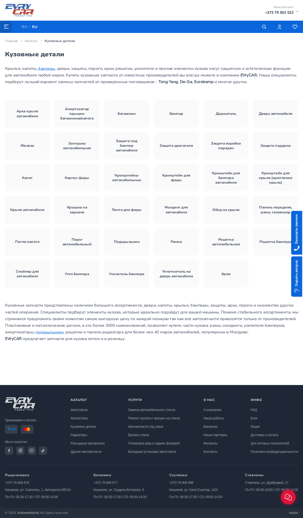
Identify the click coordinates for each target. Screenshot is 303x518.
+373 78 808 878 (17, 483)
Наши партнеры (216, 434)
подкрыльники (49, 361)
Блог (254, 417)
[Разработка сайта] (293, 513)
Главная (12, 41)
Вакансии (211, 425)
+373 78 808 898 (181, 483)
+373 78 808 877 (105, 483)
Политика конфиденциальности (274, 450)
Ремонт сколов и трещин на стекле (155, 417)
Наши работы (214, 417)
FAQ (254, 409)
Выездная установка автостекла (153, 450)
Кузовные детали (85, 425)
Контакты (211, 450)
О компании (213, 409)
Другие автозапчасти (87, 450)
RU (35, 26)
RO (25, 26)
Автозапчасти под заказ (146, 425)
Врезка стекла (139, 434)
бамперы (47, 68)
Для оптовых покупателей (270, 442)
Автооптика (80, 417)
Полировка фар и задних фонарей (155, 442)
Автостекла (80, 409)
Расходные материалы (89, 442)
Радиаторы (80, 434)
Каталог (33, 41)
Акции (255, 425)
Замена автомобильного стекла (152, 409)
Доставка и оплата (264, 434)
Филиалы (211, 442)
